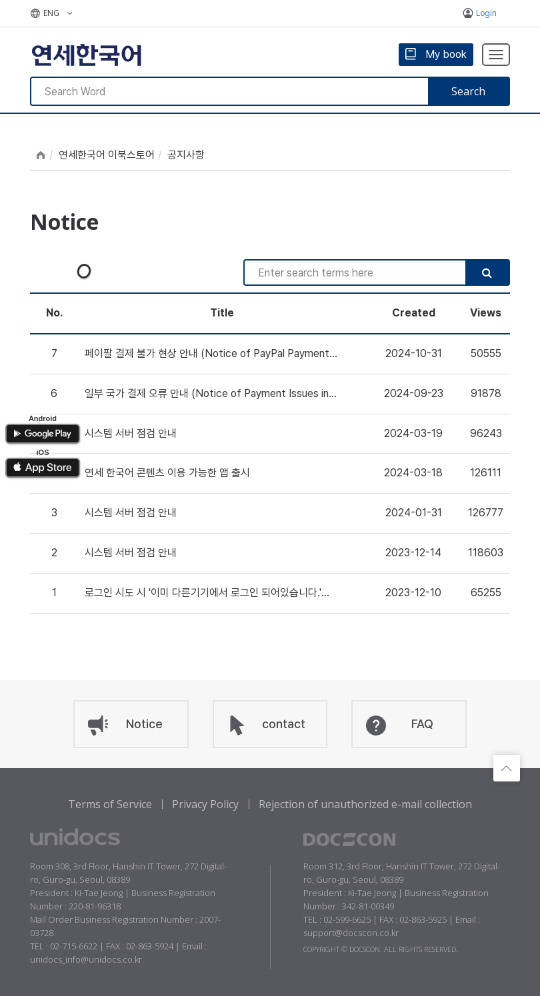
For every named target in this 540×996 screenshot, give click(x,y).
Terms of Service (110, 804)
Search (468, 91)
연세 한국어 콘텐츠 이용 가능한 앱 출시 (167, 472)
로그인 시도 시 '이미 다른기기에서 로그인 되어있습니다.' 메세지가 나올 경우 (203, 593)
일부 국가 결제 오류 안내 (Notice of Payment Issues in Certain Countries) (207, 394)
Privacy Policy (205, 804)
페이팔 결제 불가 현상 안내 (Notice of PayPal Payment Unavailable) (207, 354)
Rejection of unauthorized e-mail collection (365, 804)
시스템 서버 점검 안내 (131, 433)
